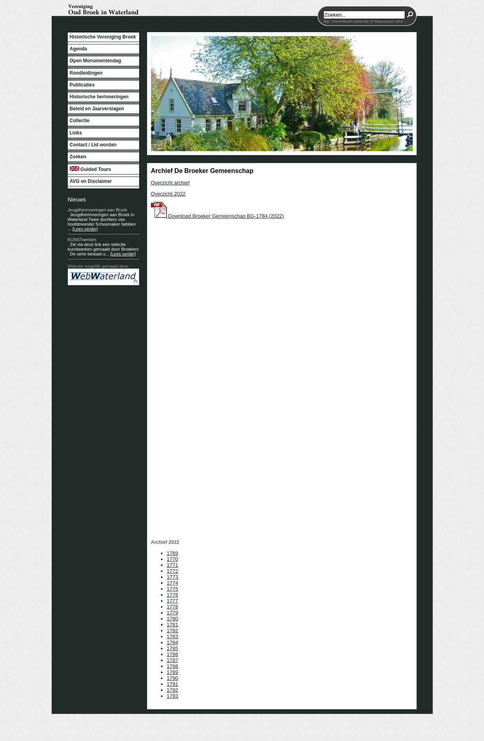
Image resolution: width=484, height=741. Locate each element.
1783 (172, 636)
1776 (172, 595)
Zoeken (78, 156)
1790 (172, 678)
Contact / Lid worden (93, 145)
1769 (172, 553)
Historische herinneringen (99, 97)
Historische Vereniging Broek (103, 37)
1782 (172, 630)
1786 (172, 654)
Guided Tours (90, 169)
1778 (172, 607)
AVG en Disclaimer (91, 181)
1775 (172, 589)
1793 (172, 696)
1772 (172, 571)
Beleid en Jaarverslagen (97, 108)
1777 (172, 601)
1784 (172, 642)
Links (76, 133)
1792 (172, 690)
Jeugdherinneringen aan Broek (97, 209)
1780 (172, 619)
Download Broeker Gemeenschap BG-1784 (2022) (217, 216)
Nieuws (77, 199)
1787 (172, 660)
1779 (172, 613)
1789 (172, 672)
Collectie (80, 120)
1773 (172, 577)
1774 (172, 583)
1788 (172, 666)
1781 (172, 625)
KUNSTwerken (82, 239)
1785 (172, 648)
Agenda (78, 49)
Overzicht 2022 (168, 194)
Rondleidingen (86, 73)
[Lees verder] (85, 229)
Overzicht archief (170, 183)
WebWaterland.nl (236, 705)
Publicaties (82, 85)
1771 (172, 565)
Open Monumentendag (95, 60)
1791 (172, 684)
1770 (172, 559)
